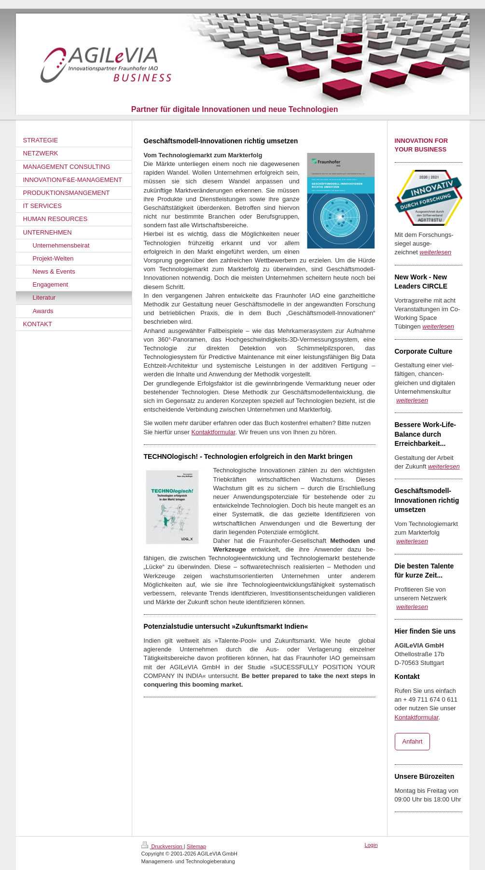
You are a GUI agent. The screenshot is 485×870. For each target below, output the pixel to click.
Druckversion (162, 846)
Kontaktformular (214, 432)
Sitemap (196, 846)
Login (371, 845)
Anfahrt (412, 741)
